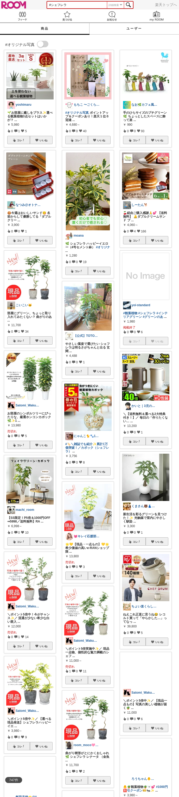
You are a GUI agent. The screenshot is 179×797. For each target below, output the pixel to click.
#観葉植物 (130, 313)
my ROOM (156, 16)
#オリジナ (103, 247)
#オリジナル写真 (77, 113)
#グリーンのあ (153, 317)
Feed (22, 16)
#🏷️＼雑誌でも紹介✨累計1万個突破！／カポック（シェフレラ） (87, 447)
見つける (67, 16)
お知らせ (112, 16)
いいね (43, 140)
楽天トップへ (166, 5)
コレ (21, 140)
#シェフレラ (147, 313)
